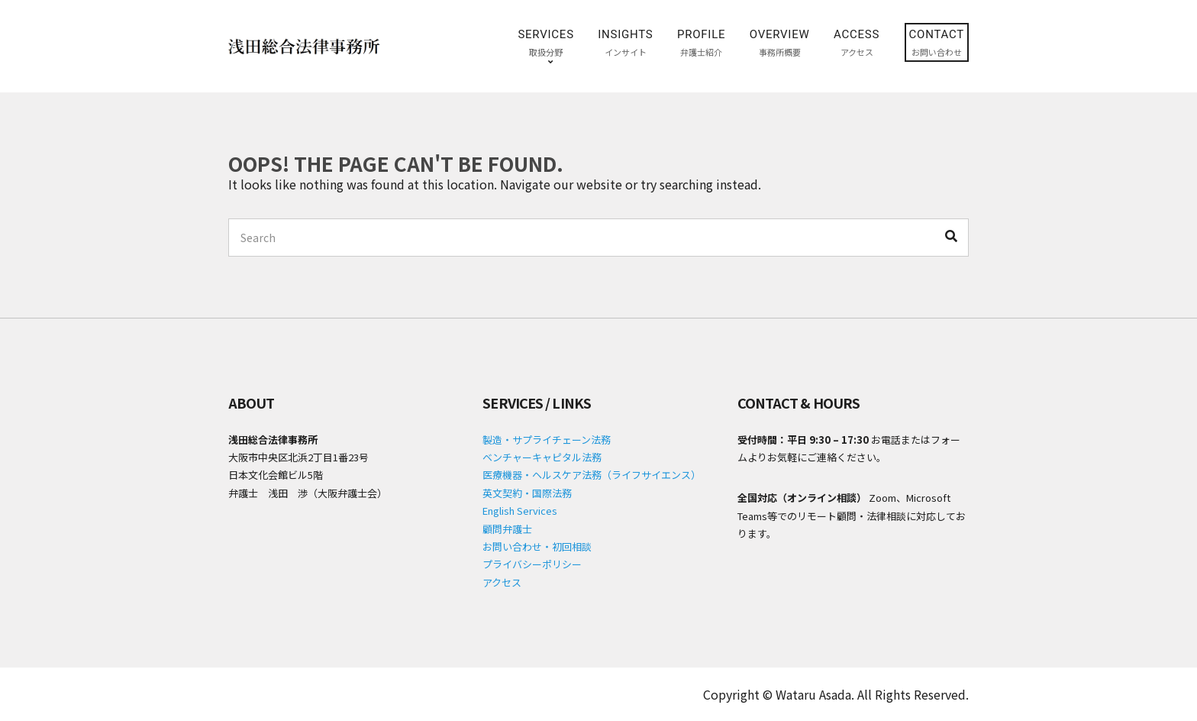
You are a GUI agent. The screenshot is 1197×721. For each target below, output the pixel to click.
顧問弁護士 (507, 529)
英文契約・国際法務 (527, 493)
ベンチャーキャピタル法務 (542, 457)
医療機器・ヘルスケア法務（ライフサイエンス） (591, 474)
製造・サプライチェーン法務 (546, 439)
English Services (519, 510)
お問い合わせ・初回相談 (537, 546)
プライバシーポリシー (532, 564)
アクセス (501, 582)
